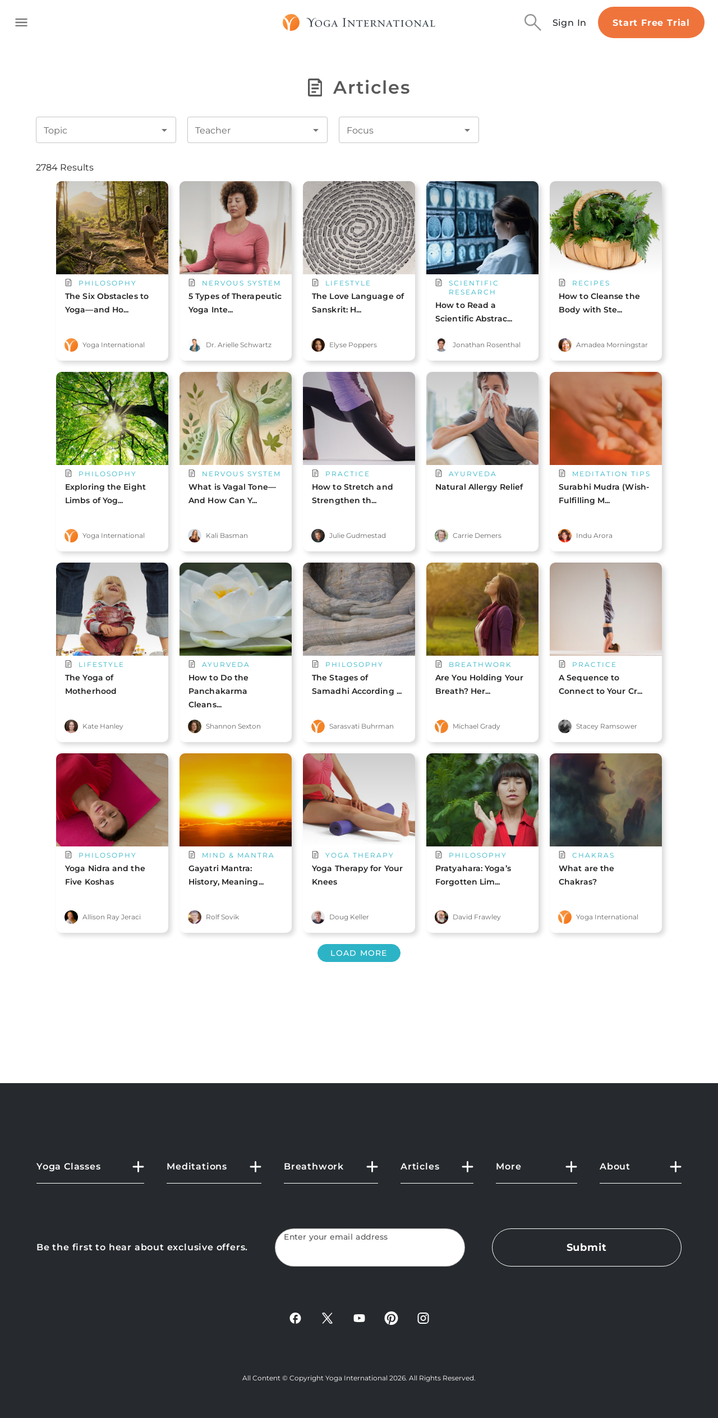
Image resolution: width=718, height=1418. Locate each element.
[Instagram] (423, 1321)
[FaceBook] (295, 1321)
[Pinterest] (391, 1321)
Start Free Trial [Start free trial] (651, 22)
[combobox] (97, 130)
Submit (587, 1247)
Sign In (570, 22)
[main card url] (112, 257)
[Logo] (359, 22)
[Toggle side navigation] (21, 22)
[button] (90, 1171)
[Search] (532, 22)
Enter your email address (336, 1237)
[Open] (164, 130)
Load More (358, 953)
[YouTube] (359, 1321)
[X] (327, 1321)
